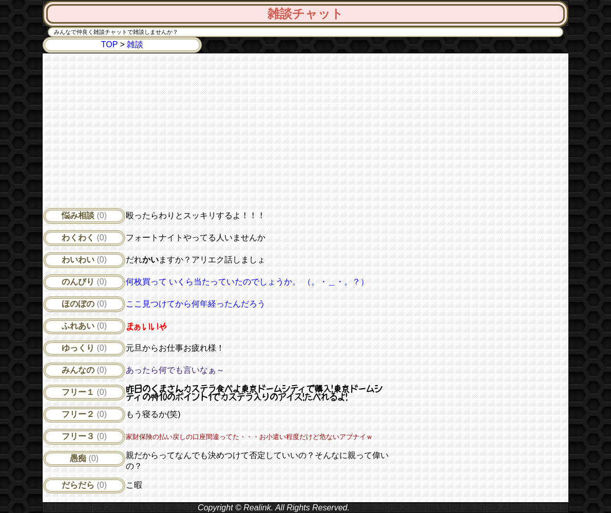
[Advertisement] (216, 133)
